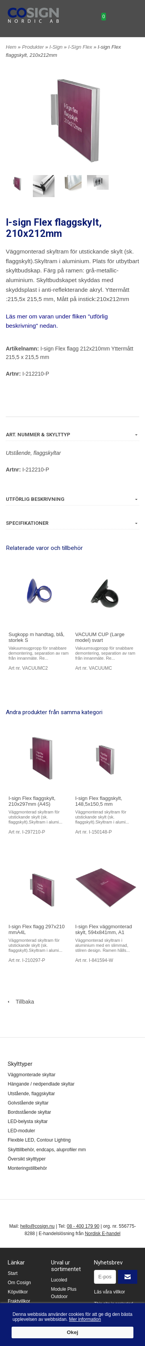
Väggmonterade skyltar (31, 1074)
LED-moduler (21, 1130)
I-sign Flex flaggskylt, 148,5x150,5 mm (98, 801)
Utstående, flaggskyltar (33, 453)
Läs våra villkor (109, 1292)
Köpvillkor (18, 1292)
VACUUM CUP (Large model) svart (100, 637)
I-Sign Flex (81, 47)
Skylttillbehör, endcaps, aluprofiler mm (47, 1149)
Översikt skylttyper (27, 1159)
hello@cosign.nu (37, 1226)
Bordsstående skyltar (29, 1112)
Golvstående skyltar (28, 1103)
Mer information (85, 1319)
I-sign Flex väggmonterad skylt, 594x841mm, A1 (103, 929)
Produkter (33, 47)
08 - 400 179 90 (83, 1226)
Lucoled (59, 1280)
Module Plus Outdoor (64, 1292)
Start (12, 1273)
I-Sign (56, 47)
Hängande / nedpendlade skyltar (41, 1084)
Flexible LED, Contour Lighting (39, 1140)
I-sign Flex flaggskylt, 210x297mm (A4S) (32, 801)
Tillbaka (20, 1002)
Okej (72, 1332)
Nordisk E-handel (102, 1233)
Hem (11, 47)
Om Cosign (19, 1282)
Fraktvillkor (19, 1301)
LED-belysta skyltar (28, 1121)
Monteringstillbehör (27, 1168)
